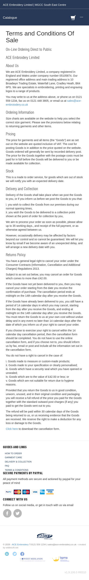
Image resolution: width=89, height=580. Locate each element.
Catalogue (10, 17)
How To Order (13, 453)
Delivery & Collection (18, 462)
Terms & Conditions (16, 470)
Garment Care (13, 457)
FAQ (7, 466)
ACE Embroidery (20, 544)
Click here (12, 428)
